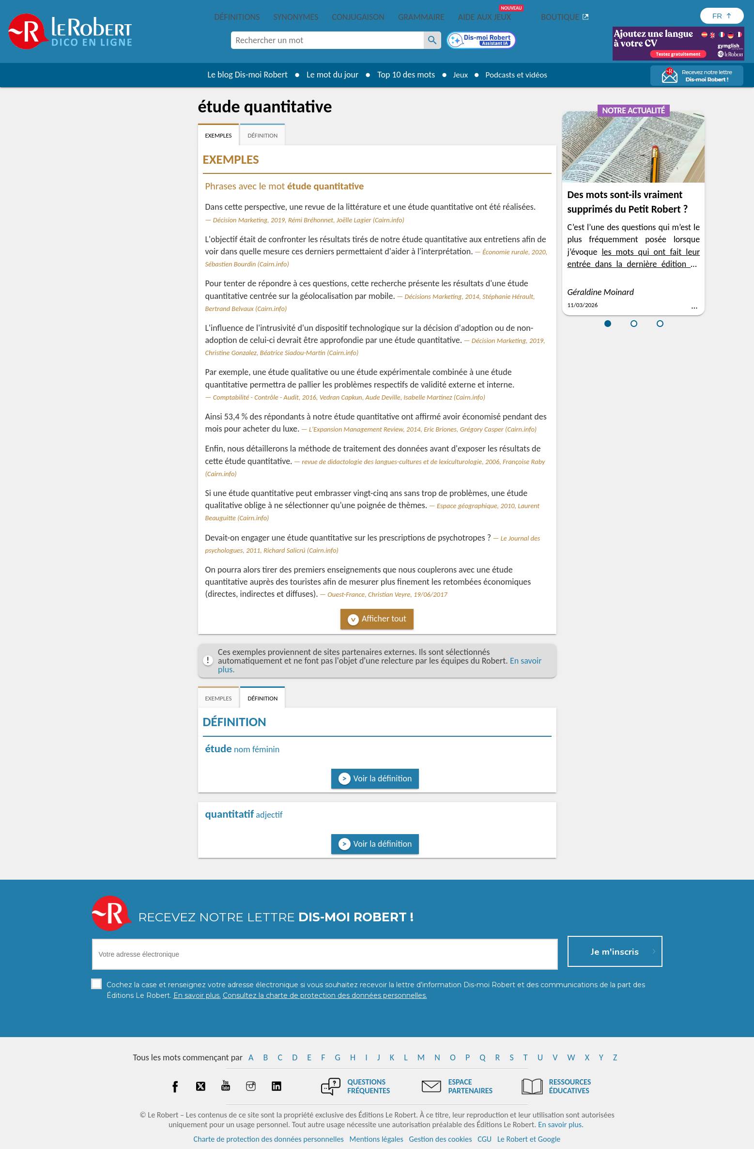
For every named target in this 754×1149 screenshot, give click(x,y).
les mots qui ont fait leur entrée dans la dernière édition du (633, 264)
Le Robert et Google (529, 1139)
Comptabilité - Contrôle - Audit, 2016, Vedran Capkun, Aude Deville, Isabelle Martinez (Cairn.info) (349, 397)
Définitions (237, 17)
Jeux (458, 74)
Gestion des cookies (440, 1139)
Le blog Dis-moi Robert (244, 74)
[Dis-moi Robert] (482, 41)
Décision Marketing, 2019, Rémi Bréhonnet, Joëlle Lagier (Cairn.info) (308, 220)
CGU (484, 1139)
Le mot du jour (329, 74)
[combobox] (327, 40)
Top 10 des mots (402, 74)
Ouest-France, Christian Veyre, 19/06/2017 (387, 594)
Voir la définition (383, 778)
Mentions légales (376, 1139)
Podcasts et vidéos (517, 74)
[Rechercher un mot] (432, 40)
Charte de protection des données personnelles (269, 1139)
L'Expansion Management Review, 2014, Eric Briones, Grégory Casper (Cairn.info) (423, 429)
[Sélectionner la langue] (722, 16)
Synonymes (295, 17)
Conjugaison (358, 17)
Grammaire (421, 17)
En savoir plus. (561, 1124)
